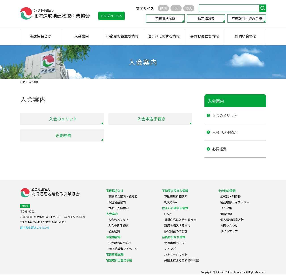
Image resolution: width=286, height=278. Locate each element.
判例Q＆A (170, 206)
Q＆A (167, 217)
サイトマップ (229, 235)
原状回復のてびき (175, 235)
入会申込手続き (151, 119)
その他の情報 (227, 194)
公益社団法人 (55, 195)
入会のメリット (63, 119)
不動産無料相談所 (175, 200)
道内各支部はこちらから (35, 231)
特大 (188, 8)
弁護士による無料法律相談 (181, 264)
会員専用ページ (174, 246)
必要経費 (63, 135)
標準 (163, 8)
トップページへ (111, 16)
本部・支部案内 (118, 211)
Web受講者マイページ (123, 252)
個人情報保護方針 (232, 223)
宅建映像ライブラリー (234, 206)
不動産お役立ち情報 (122, 36)
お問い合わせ (245, 36)
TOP (22, 82)
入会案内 (81, 36)
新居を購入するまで (177, 229)
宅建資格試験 (165, 18)
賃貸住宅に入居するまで (180, 223)
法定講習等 (206, 18)
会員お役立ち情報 (204, 36)
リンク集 (226, 211)
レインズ (170, 252)
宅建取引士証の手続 (247, 18)
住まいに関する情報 (163, 36)
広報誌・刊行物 (230, 200)
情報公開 (226, 217)
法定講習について (120, 246)
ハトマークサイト (175, 258)
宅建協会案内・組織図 (122, 200)
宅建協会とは (40, 36)
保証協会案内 (117, 206)
